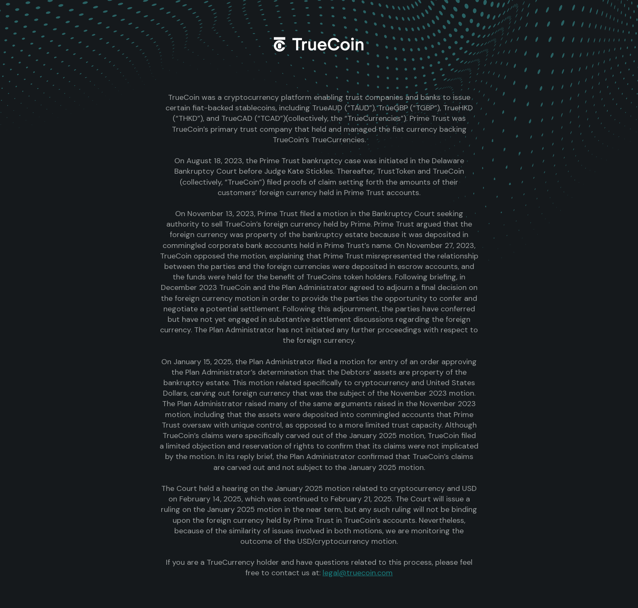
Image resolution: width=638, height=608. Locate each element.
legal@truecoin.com (358, 573)
